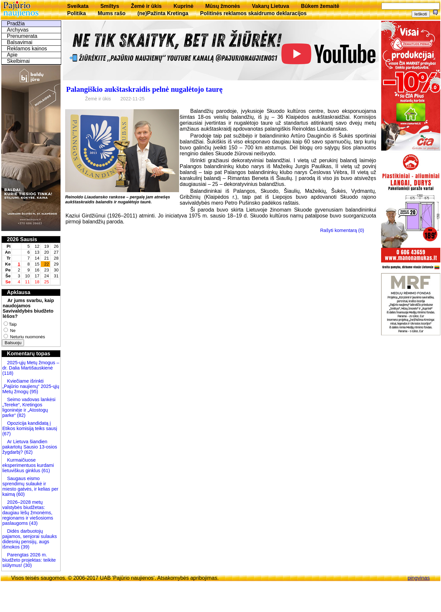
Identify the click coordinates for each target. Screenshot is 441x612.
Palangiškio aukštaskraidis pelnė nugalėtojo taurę (144, 89)
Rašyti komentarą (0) (342, 230)
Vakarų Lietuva (270, 6)
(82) (21, 415)
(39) (25, 546)
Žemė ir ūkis (146, 6)
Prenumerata (22, 36)
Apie (12, 55)
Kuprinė (183, 6)
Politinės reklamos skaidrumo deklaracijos (253, 13)
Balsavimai (19, 42)
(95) (34, 391)
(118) (7, 373)
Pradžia (16, 23)
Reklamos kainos (27, 48)
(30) (27, 565)
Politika (76, 13)
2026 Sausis (22, 239)
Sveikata (78, 6)
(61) (45, 470)
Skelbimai (18, 61)
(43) (33, 523)
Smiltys (109, 6)
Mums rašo (111, 13)
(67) (6, 433)
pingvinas (418, 578)
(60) (20, 494)
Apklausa (18, 292)
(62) (28, 452)
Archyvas (18, 30)
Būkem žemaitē (320, 6)
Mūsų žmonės (222, 6)
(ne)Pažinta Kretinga (162, 13)
